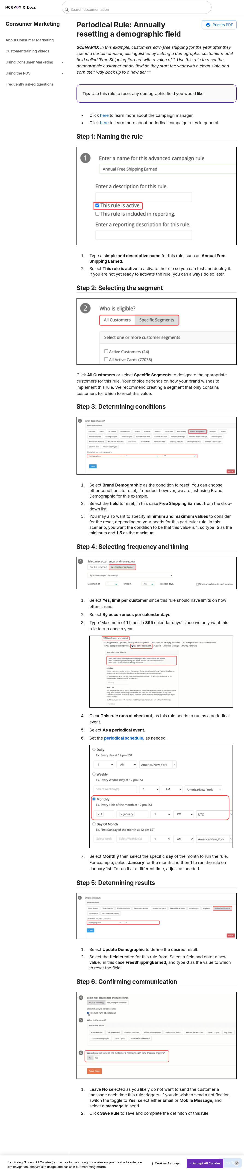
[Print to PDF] (219, 24)
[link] (34, 40)
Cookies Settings (167, 1163)
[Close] (237, 1163)
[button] (34, 62)
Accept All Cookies (207, 1163)
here (104, 115)
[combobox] (136, 9)
